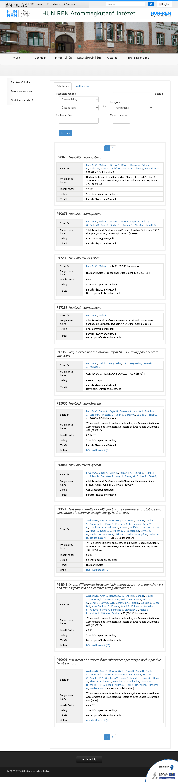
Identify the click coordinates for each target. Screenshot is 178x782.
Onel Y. (130, 534)
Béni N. (125, 165)
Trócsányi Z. (107, 414)
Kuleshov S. (119, 531)
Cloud (24, 4)
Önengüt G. (141, 534)
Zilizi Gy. (138, 168)
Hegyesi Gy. (136, 363)
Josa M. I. (147, 527)
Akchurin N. (92, 520)
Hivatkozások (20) (100, 645)
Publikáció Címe (64, 115)
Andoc (40, 4)
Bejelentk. (69, 4)
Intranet (57, 4)
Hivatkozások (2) (100, 450)
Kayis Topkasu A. (101, 606)
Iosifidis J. (135, 527)
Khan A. (115, 606)
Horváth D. (150, 168)
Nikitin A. (119, 534)
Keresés (65, 133)
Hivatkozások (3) (100, 720)
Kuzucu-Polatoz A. (100, 609)
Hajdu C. (124, 527)
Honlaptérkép (89, 759)
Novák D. (115, 165)
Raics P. (105, 168)
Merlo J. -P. (96, 534)
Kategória (115, 102)
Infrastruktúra (64, 57)
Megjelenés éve (118, 115)
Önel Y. (130, 685)
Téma (104, 106)
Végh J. (119, 414)
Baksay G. (130, 414)
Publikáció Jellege (66, 93)
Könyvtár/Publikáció (89, 59)
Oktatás (113, 57)
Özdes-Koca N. (98, 538)
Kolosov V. (105, 531)
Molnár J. (104, 165)
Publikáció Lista (20, 82)
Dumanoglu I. (97, 524)
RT (48, 4)
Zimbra (14, 4)
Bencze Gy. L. (116, 520)
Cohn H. (140, 520)
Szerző (159, 93)
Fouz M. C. (91, 165)
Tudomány (40, 57)
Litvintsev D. (131, 609)
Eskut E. (109, 524)
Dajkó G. (103, 363)
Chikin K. (129, 520)
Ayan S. (104, 520)
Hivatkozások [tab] (82, 86)
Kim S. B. (94, 531)
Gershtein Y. (111, 527)
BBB (32, 4)
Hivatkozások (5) (100, 570)
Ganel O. (94, 602)
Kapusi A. (135, 165)
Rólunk (17, 57)
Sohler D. (94, 414)
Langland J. (133, 531)
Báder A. (103, 411)
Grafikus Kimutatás (22, 100)
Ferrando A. (135, 524)
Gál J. (126, 363)
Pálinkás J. (95, 367)
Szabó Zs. (115, 168)
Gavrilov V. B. (97, 527)
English (164, 4)
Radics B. (94, 168)
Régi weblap (21, 6)
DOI (88, 450)
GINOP (9, 6)
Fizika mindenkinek (137, 59)
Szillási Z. (128, 168)
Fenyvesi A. (115, 363)
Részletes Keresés (21, 91)
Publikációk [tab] (63, 86)
